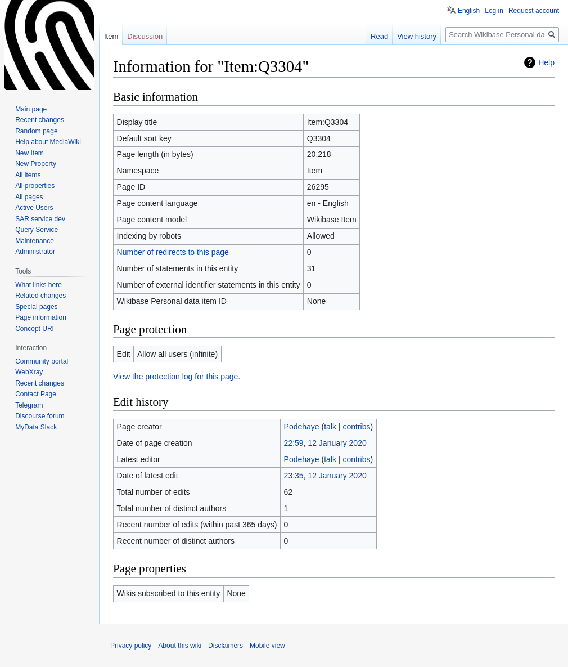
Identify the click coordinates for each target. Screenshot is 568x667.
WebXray (29, 372)
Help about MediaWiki (48, 142)
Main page (31, 109)
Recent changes (39, 120)
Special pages (36, 307)
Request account (533, 11)
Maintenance (34, 241)
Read (379, 36)
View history (416, 36)
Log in (494, 11)
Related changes (40, 295)
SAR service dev (40, 219)
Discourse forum (39, 416)
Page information (40, 317)
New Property (35, 164)
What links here (38, 285)
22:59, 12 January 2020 (325, 442)
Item (111, 36)
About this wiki (179, 646)
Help (546, 62)
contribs (356, 426)
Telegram (29, 405)
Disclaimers (225, 646)
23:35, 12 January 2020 (325, 475)
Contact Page (35, 394)
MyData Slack (36, 427)
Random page (36, 131)
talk (330, 426)
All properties (35, 186)
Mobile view (267, 646)
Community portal (41, 361)
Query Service (36, 230)
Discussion (145, 36)
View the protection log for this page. (176, 376)
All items (27, 175)
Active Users (34, 208)
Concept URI (34, 329)
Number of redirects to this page (173, 252)
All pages (29, 197)
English (469, 11)
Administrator (35, 252)
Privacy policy (130, 646)
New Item (29, 153)
